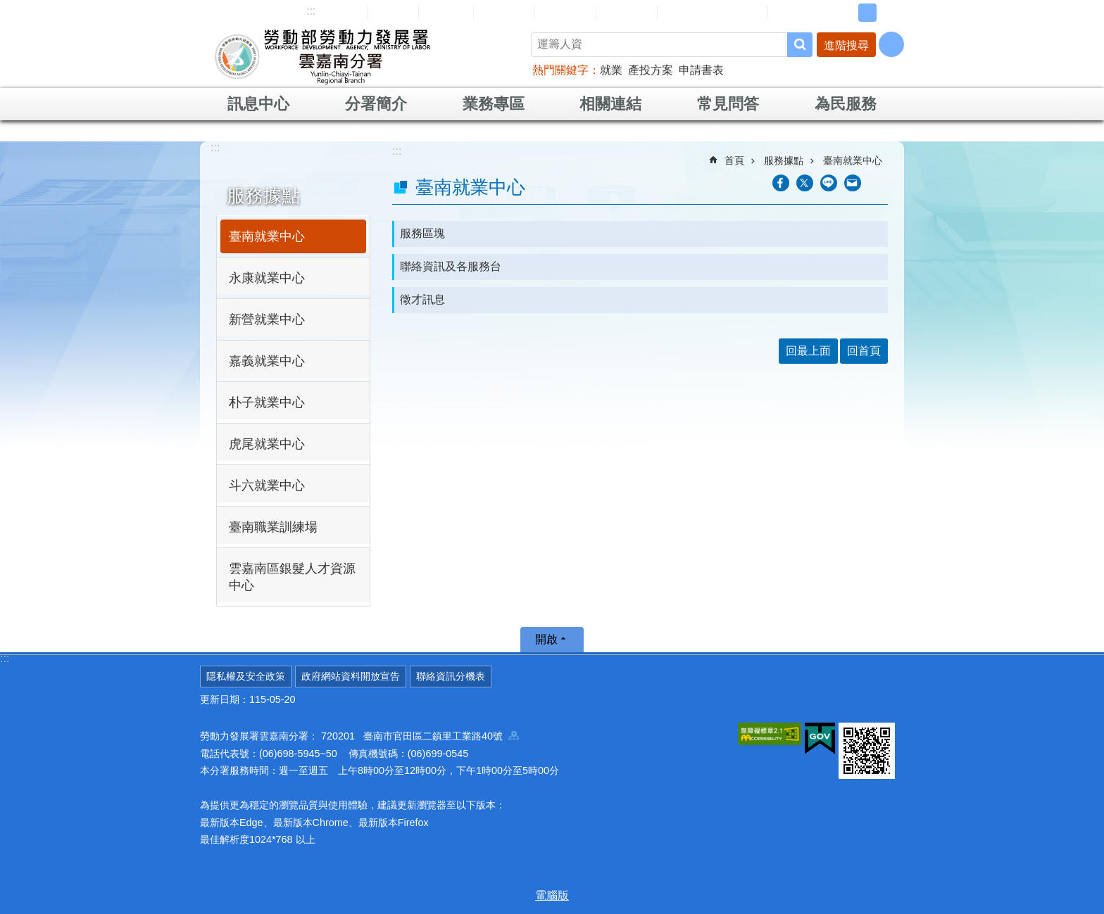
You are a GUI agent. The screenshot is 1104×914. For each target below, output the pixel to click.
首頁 (734, 160)
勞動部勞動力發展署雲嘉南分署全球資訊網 (322, 56)
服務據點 (263, 195)
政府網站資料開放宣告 (350, 676)
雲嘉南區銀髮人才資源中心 (292, 576)
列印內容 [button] (879, 182)
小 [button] (845, 13)
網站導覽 (336, 12)
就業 (611, 70)
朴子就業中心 (267, 402)
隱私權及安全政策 (245, 676)
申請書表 (701, 70)
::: (310, 11)
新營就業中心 (267, 319)
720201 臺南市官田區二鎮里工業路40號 (420, 736)
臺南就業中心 (267, 236)
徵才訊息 (422, 299)
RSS (789, 12)
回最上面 (808, 351)
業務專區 (494, 104)
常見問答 (565, 12)
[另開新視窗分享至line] (828, 182)
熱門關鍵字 (560, 70)
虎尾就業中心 (267, 444)
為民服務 (846, 104)
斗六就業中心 (267, 485)
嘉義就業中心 (267, 361)
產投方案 (650, 70)
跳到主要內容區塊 (7, 7)
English (446, 12)
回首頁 (393, 12)
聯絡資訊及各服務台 (450, 266)
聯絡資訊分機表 (450, 676)
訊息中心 (258, 104)
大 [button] (889, 13)
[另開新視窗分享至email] (852, 182)
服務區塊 (422, 233)
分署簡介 (376, 104)
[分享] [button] (891, 44)
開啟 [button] (546, 639)
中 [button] (867, 13)
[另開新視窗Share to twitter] (804, 182)
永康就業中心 (267, 278)
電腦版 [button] (552, 895)
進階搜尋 (846, 45)
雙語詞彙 (626, 12)
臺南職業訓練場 (273, 527)
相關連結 (610, 104)
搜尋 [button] (800, 44)
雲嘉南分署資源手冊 (712, 12)
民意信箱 (504, 12)
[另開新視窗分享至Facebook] (780, 182)
